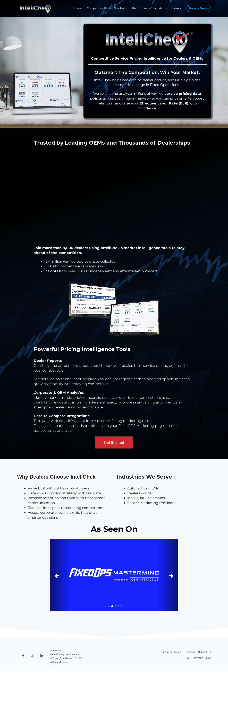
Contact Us (204, 652)
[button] (60, 575)
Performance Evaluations (149, 8)
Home (77, 8)
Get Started (114, 442)
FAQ (188, 658)
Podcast (190, 652)
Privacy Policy (202, 658)
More (175, 8)
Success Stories (171, 652)
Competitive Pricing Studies (105, 8)
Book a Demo (199, 8)
